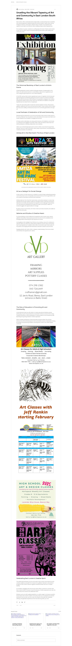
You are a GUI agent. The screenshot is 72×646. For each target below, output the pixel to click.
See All (59, 611)
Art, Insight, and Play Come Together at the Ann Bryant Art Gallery (53, 624)
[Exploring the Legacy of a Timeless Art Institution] (36, 617)
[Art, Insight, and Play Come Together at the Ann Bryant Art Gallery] (53, 617)
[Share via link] (24, 602)
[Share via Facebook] (16, 602)
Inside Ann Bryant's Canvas (21, 2)
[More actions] (55, 9)
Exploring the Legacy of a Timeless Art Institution (36, 624)
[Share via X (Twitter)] (19, 602)
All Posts (12, 2)
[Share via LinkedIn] (22, 602)
